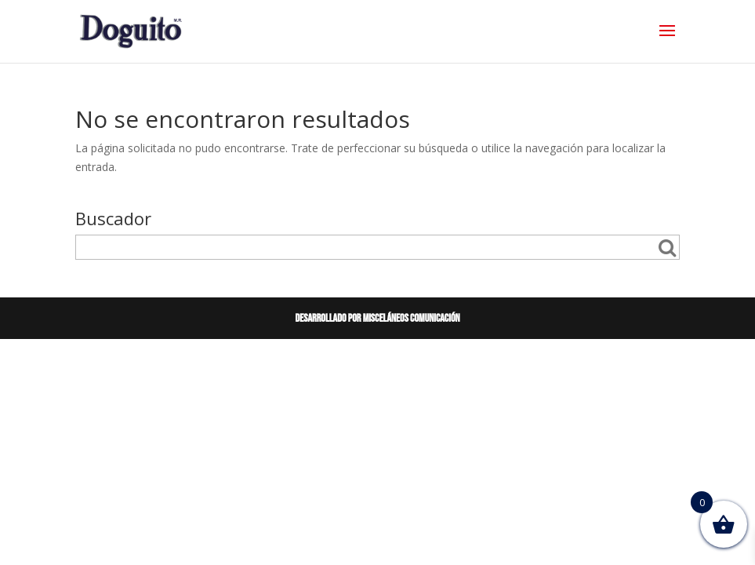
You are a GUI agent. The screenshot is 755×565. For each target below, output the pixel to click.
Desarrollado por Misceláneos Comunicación (377, 318)
